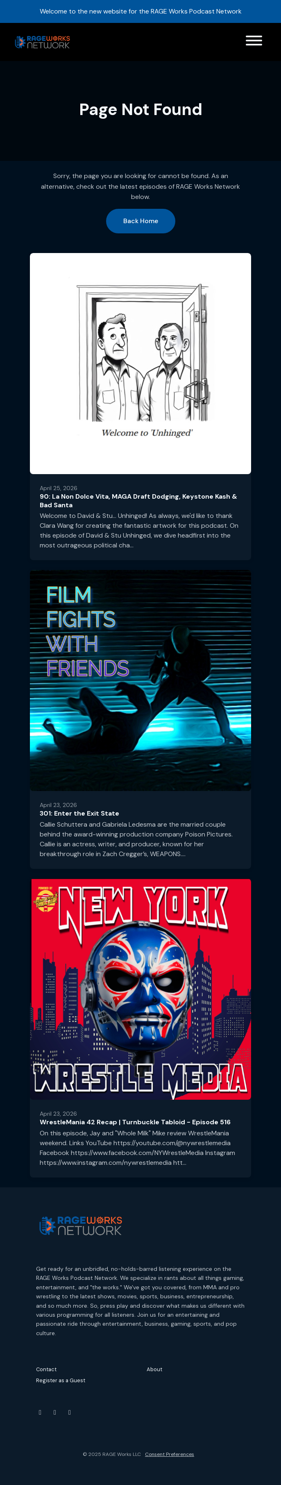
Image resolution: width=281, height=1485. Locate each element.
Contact (46, 1369)
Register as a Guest (60, 1380)
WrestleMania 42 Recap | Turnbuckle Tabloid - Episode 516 (135, 1122)
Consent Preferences (169, 1454)
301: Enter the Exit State (79, 813)
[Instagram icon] (55, 1412)
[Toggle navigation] (254, 41)
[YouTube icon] (40, 1412)
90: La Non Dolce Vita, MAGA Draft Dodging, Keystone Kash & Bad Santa (138, 500)
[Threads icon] (70, 1412)
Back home (140, 221)
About (154, 1369)
